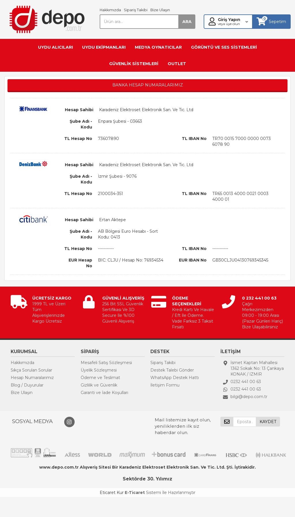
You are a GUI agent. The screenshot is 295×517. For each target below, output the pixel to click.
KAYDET (268, 421)
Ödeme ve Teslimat (100, 377)
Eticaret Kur (112, 492)
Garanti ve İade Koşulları (104, 392)
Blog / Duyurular (27, 385)
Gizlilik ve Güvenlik (99, 385)
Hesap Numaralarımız (32, 377)
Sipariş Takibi (136, 10)
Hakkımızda (110, 10)
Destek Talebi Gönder (172, 370)
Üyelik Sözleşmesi (99, 370)
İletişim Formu (164, 385)
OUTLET (177, 63)
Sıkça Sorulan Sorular (31, 370)
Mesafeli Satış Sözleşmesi (106, 362)
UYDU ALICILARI (55, 47)
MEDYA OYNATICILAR (158, 47)
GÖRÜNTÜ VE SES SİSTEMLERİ (224, 47)
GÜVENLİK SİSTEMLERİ (133, 63)
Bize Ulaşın (160, 10)
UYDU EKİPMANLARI (104, 47)
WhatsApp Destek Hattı (174, 377)
